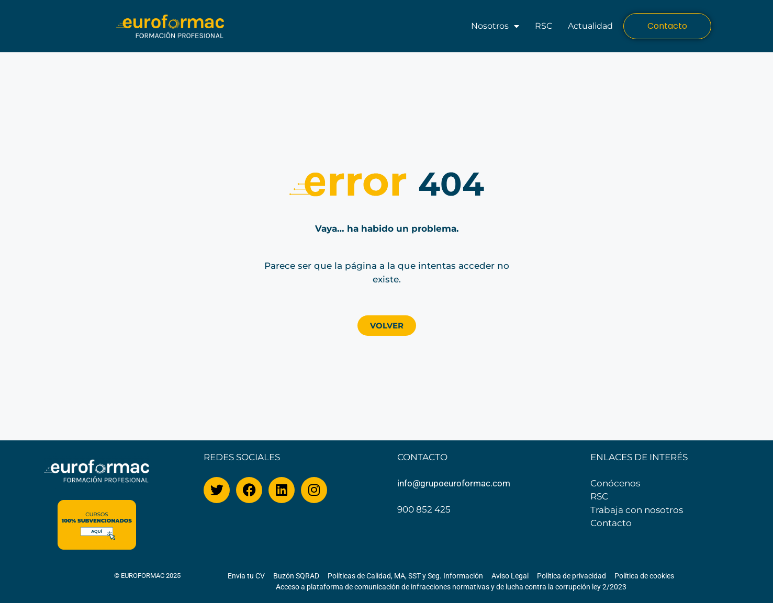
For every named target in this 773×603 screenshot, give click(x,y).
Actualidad (590, 26)
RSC (543, 26)
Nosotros (495, 26)
